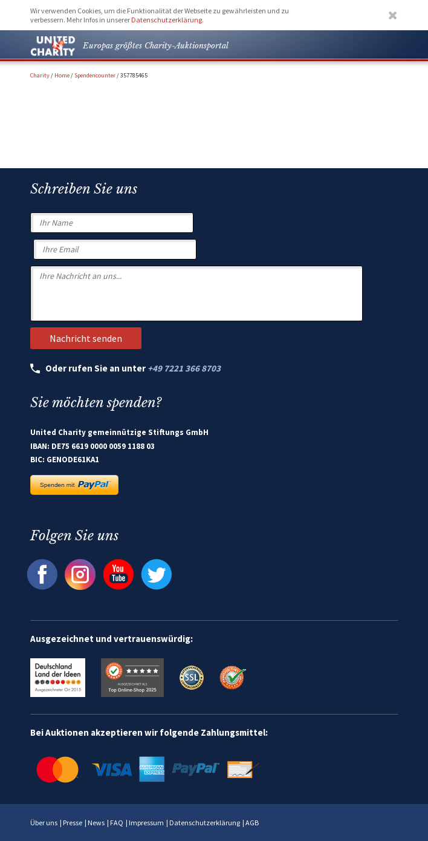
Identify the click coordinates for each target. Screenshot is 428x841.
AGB (252, 822)
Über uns (43, 822)
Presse (72, 822)
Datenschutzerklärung (166, 19)
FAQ (116, 822)
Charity (40, 75)
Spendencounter (94, 75)
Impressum (146, 822)
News (96, 822)
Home (62, 75)
